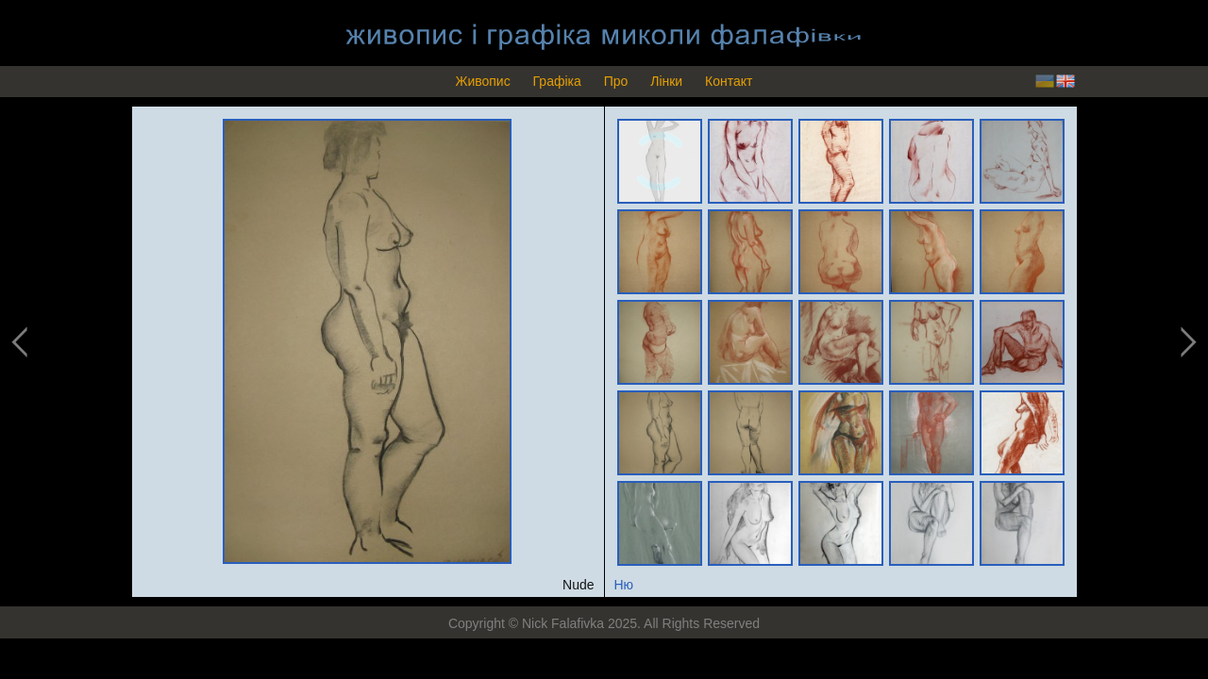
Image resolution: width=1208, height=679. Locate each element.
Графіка (557, 81)
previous (20, 342)
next (1186, 342)
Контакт (728, 81)
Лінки (666, 81)
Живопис (482, 81)
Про (616, 81)
